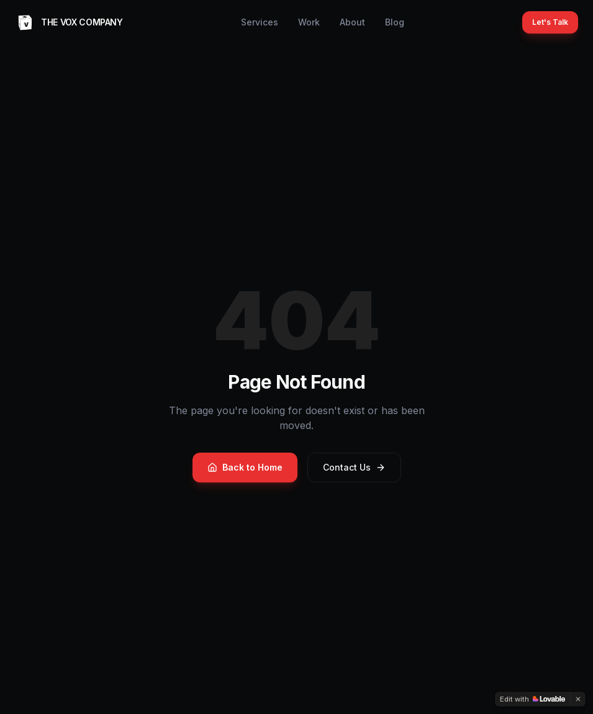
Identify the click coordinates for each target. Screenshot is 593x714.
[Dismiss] (578, 699)
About (352, 22)
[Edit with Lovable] (532, 699)
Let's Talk (550, 22)
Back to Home (245, 467)
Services (259, 22)
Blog (394, 22)
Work (309, 22)
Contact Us (354, 467)
